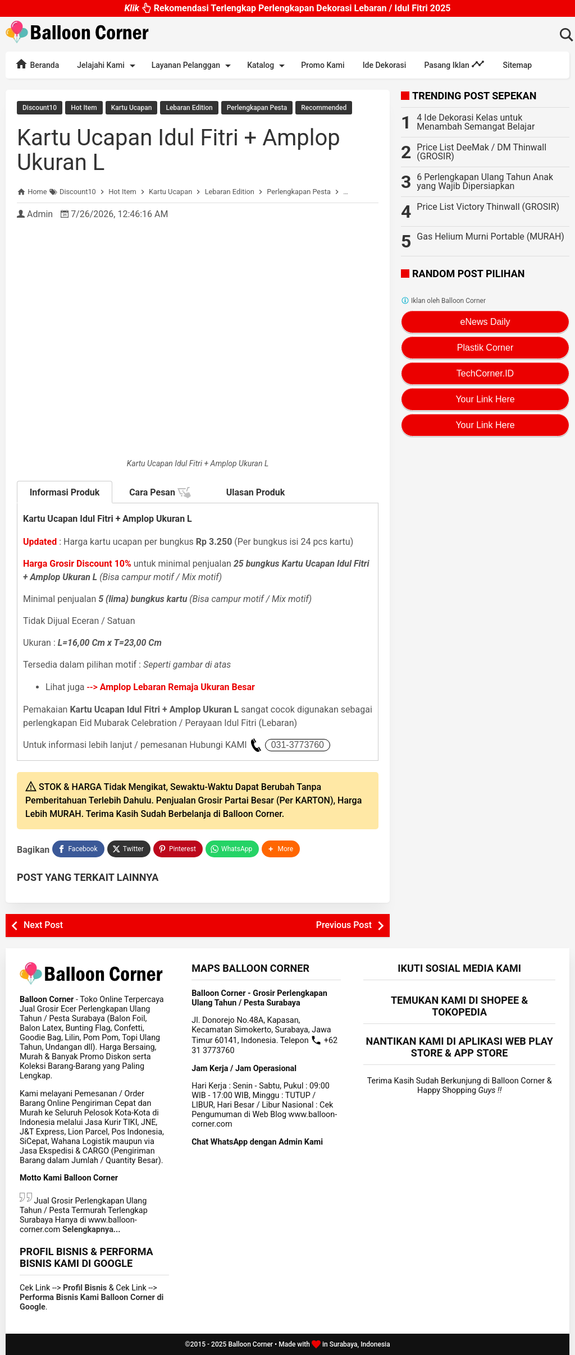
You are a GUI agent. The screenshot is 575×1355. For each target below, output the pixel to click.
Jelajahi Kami (108, 65)
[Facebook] (78, 848)
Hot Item (84, 108)
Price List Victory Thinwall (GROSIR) (488, 206)
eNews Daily (485, 322)
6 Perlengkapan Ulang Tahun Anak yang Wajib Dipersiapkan (485, 181)
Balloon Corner (250, 1344)
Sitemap (517, 65)
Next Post (43, 925)
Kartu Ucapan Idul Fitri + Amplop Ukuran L (178, 150)
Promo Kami (322, 65)
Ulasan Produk (255, 492)
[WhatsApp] (232, 848)
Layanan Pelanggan (193, 65)
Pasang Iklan (454, 64)
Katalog (268, 65)
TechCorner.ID (485, 373)
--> (171, 687)
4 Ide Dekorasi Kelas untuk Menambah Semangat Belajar (476, 122)
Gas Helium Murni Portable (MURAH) (490, 236)
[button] (281, 848)
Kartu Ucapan (131, 108)
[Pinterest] (178, 848)
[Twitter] (128, 848)
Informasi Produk (65, 492)
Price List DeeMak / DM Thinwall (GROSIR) (481, 152)
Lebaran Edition (189, 108)
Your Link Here (484, 399)
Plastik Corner (485, 347)
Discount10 (39, 108)
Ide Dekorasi (385, 65)
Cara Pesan (160, 492)
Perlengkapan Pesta (257, 108)
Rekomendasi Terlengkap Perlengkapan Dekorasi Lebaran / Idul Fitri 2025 (287, 11)
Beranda (37, 64)
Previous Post (344, 925)
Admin (40, 214)
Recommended (323, 108)
